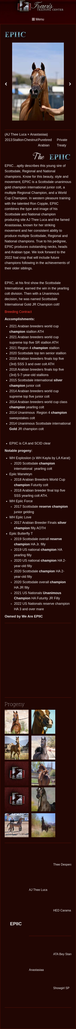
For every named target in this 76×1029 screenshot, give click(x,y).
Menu (38, 19)
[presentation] (6, 84)
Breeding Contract (18, 312)
